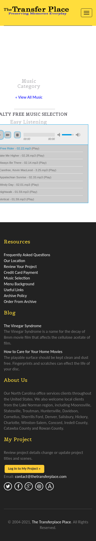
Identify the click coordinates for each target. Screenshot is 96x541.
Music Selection (17, 278)
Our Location (14, 260)
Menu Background (19, 283)
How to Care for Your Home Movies (33, 351)
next (7, 134)
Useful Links (14, 289)
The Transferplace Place (51, 522)
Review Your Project (20, 266)
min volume (59, 135)
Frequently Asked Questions (27, 254)
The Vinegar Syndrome (22, 325)
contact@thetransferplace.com (41, 476)
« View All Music (28, 97)
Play (35, 148)
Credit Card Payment (21, 272)
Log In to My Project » (24, 468)
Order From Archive (20, 301)
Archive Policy (15, 295)
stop (17, 134)
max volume (78, 135)
